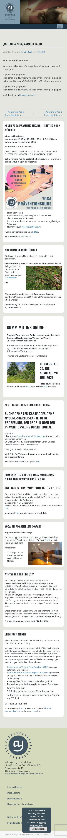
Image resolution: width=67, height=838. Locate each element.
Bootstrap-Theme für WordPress (38, 834)
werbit (41, 51)
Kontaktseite (14, 787)
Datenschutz (14, 798)
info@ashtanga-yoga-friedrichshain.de (24, 773)
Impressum (13, 792)
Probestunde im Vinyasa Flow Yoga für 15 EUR (27, 667)
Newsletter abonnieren (20, 804)
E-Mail (47, 540)
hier (27, 386)
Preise (34, 711)
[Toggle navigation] (60, 26)
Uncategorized (27, 95)
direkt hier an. (25, 236)
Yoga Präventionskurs (31, 227)
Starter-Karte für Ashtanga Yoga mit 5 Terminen (28, 672)
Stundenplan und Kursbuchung (31, 436)
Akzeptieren (38, 829)
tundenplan (12, 277)
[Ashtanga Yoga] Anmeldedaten (14, 113)
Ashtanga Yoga (16, 834)
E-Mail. (35, 232)
